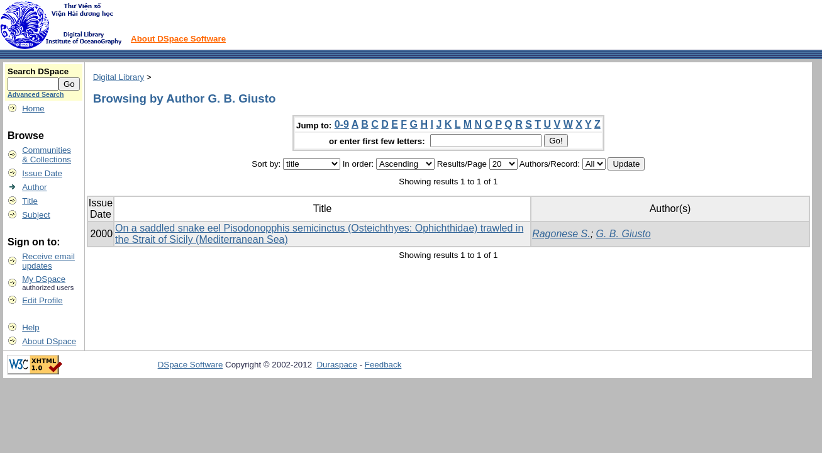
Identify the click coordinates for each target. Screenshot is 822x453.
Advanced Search (36, 94)
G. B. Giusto (623, 233)
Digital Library (118, 77)
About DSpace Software (178, 38)
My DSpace (43, 279)
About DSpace (49, 341)
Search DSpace (38, 71)
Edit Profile (42, 300)
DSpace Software (190, 364)
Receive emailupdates (48, 261)
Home (33, 108)
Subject (36, 215)
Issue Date (42, 173)
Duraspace (336, 364)
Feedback (383, 364)
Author (34, 187)
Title (30, 201)
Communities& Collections (46, 154)
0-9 (342, 124)
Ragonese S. (561, 233)
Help (30, 327)
